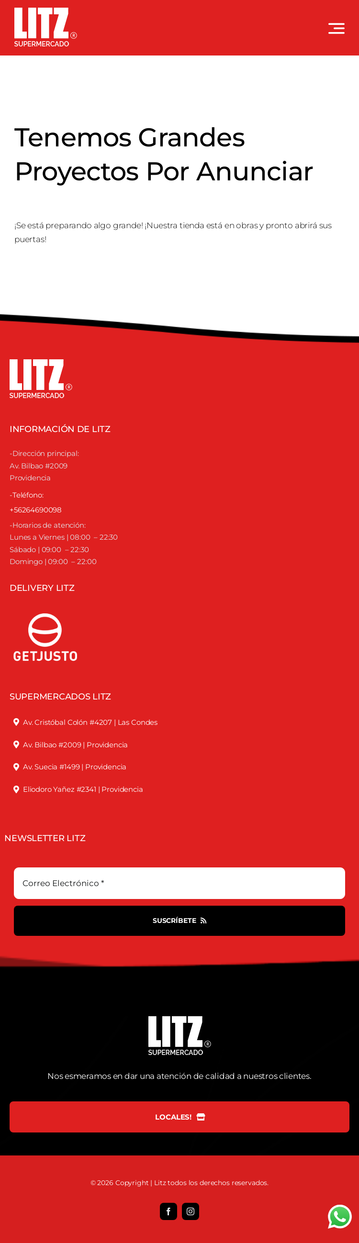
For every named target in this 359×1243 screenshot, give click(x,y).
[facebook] (168, 1211)
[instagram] (190, 1211)
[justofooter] (45, 603)
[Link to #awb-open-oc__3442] (336, 28)
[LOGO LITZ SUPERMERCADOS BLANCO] (45, 11)
